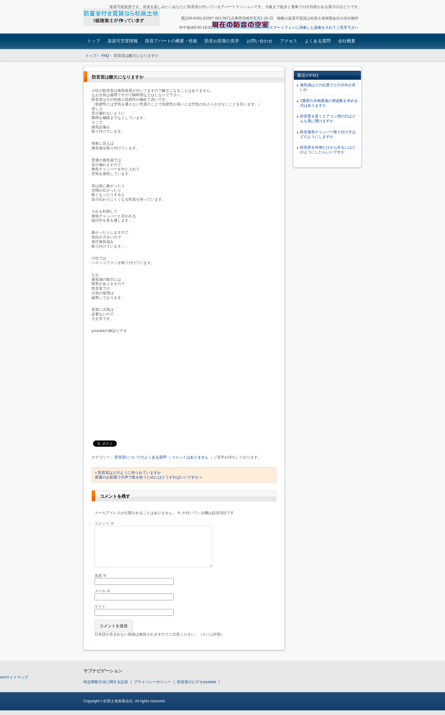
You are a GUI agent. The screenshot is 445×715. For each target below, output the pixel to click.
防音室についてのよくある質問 (141, 457)
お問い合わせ (260, 40)
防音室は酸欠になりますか (118, 77)
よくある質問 (318, 40)
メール (102, 591)
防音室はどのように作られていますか (129, 472)
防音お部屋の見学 (222, 40)
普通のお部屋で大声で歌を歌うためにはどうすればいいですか (147, 477)
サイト (100, 606)
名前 (101, 575)
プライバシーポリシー (152, 682)
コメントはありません (190, 457)
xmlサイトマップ (14, 677)
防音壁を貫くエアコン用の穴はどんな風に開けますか (328, 118)
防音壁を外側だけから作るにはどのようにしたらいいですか (328, 149)
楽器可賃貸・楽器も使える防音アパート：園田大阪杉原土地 (126, 17)
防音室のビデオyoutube (196, 682)
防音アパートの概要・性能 (171, 40)
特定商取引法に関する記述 (105, 682)
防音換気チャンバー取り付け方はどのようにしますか (328, 134)
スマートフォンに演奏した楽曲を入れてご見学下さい (313, 27)
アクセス (288, 40)
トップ (93, 40)
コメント (104, 523)
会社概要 (346, 40)
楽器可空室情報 (123, 40)
